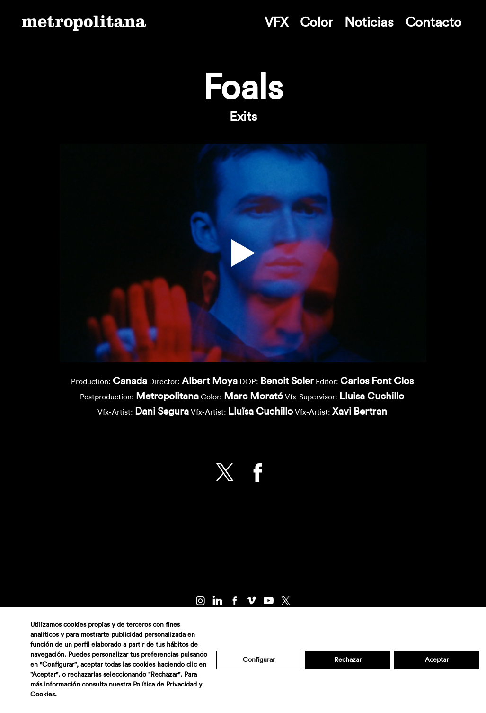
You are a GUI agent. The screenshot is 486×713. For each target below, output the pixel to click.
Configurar (259, 660)
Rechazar (348, 660)
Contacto (433, 22)
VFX (276, 22)
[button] (243, 253)
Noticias (369, 22)
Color (316, 22)
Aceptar (437, 660)
